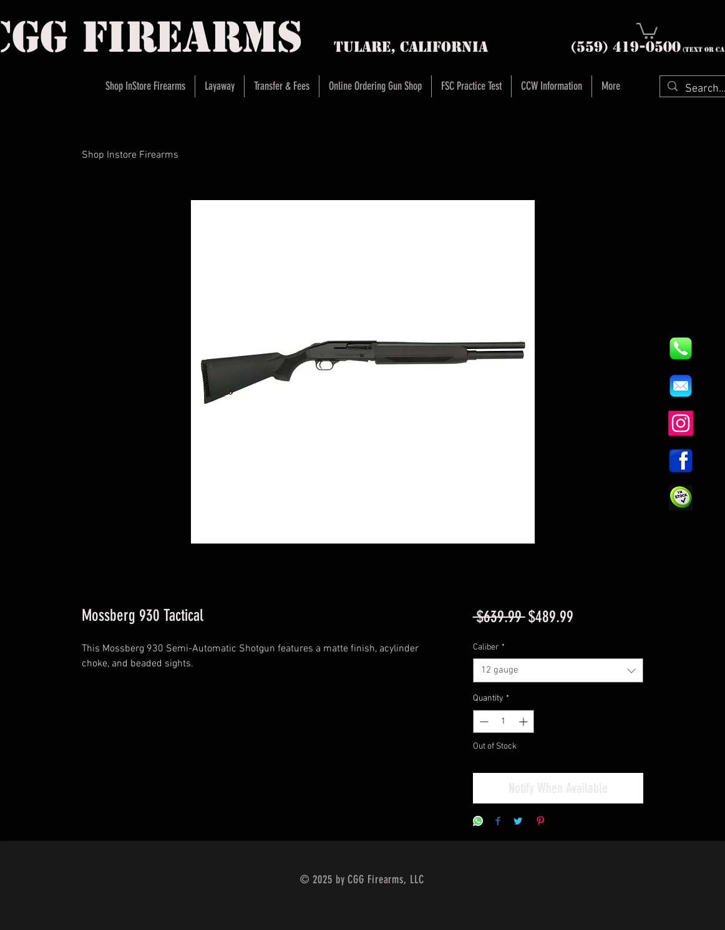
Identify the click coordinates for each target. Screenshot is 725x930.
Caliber (489, 647)
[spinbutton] (503, 721)
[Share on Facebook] (497, 822)
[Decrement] (482, 721)
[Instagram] (680, 423)
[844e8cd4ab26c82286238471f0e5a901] (680, 348)
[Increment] (524, 721)
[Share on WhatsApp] (478, 822)
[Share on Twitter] (518, 822)
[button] (647, 30)
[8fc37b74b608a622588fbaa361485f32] (680, 385)
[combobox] (558, 670)
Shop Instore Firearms (130, 155)
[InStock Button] (680, 498)
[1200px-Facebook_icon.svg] (680, 460)
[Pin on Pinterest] (540, 822)
